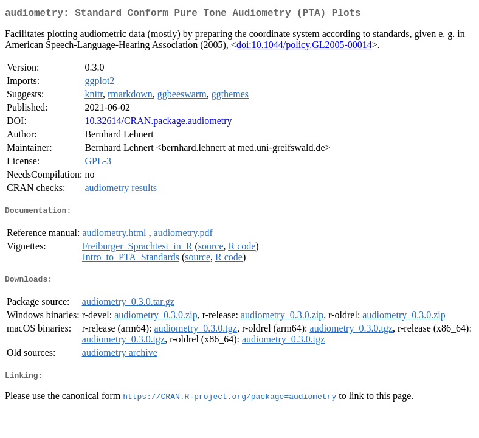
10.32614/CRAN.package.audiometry (158, 123)
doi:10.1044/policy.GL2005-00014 (304, 47)
